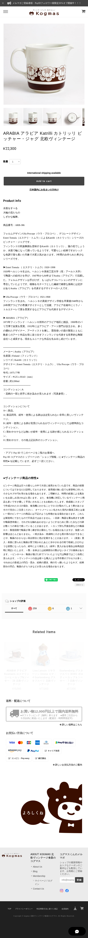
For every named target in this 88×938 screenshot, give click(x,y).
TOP (9, 909)
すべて (14, 608)
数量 (5, 161)
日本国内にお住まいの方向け (44, 189)
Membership (39, 876)
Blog (35, 871)
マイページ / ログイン (43, 882)
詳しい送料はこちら (72, 724)
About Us (37, 866)
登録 (79, 880)
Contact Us (38, 888)
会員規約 (65, 909)
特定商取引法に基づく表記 (47, 909)
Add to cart (44, 181)
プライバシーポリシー (24, 909)
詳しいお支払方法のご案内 (68, 765)
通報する (79, 585)
